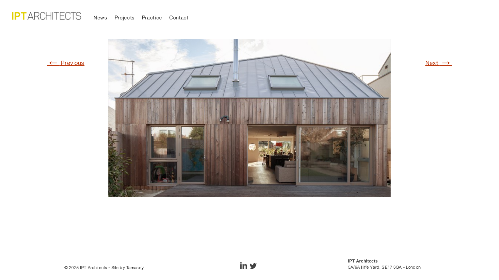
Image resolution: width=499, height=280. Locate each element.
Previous (66, 63)
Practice (152, 18)
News (101, 18)
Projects (125, 18)
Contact (179, 18)
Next (438, 63)
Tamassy (135, 267)
